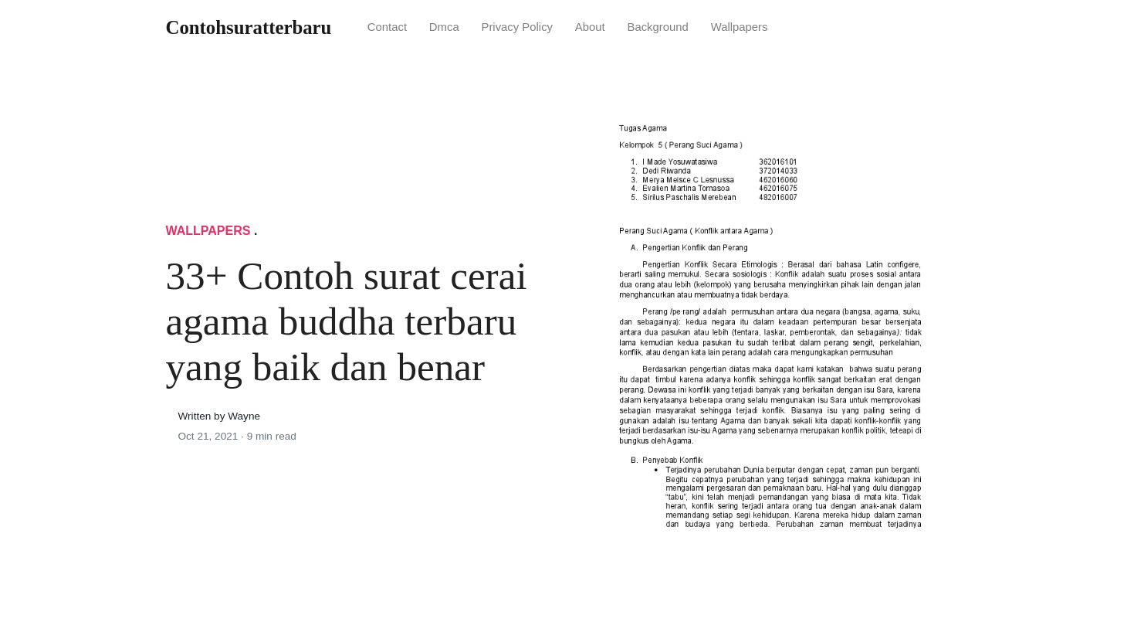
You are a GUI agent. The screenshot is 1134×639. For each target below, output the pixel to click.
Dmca (444, 27)
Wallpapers (739, 27)
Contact (387, 27)
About (590, 27)
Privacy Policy (517, 27)
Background (657, 27)
